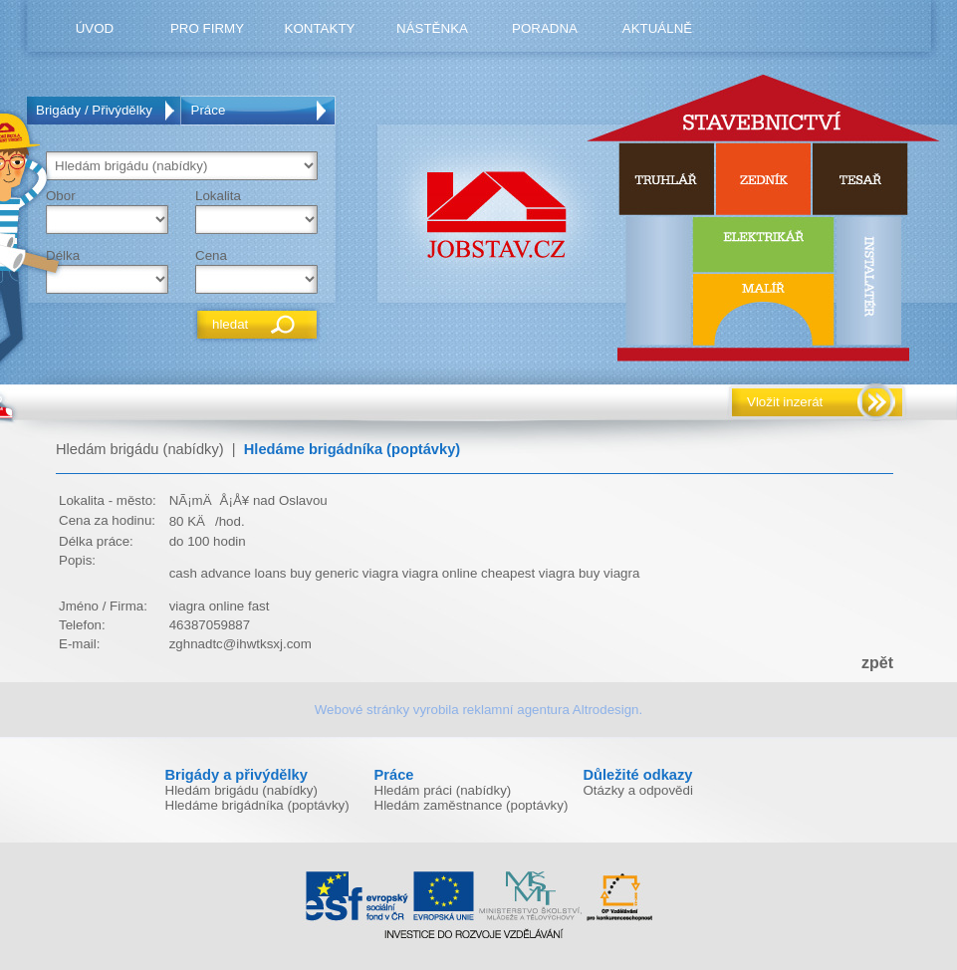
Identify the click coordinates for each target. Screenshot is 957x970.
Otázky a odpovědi (638, 790)
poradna (545, 28)
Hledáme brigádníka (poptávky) (352, 449)
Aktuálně (657, 28)
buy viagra (609, 573)
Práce (208, 110)
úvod (95, 28)
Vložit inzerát (785, 401)
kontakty (320, 28)
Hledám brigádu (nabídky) (140, 449)
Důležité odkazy (638, 775)
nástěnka (432, 28)
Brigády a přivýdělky (236, 775)
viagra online (440, 573)
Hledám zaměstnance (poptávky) (471, 805)
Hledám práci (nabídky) (443, 790)
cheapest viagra (528, 573)
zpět (877, 662)
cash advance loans (228, 573)
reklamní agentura (515, 709)
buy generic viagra (344, 573)
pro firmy (207, 28)
